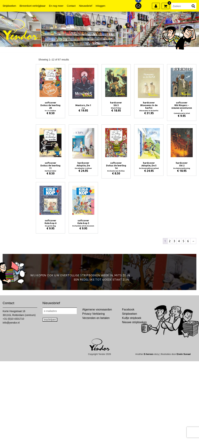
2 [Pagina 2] (170, 241)
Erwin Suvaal (184, 354)
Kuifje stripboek (131, 317)
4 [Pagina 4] (179, 241)
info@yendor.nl (11, 322)
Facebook (128, 309)
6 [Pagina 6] (188, 241)
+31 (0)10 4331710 (13, 318)
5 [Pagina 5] (183, 241)
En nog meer (56, 5)
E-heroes (149, 354)
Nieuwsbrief (85, 5)
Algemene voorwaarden (97, 309)
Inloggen (100, 5)
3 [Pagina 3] (174, 241)
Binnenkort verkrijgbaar (32, 5)
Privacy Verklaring (93, 313)
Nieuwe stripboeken (134, 322)
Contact (71, 5)
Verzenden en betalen (96, 317)
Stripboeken (9, 5)
